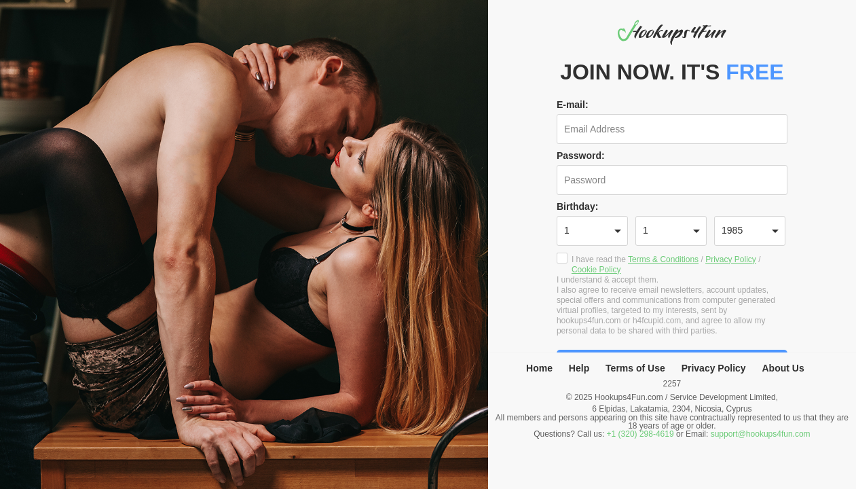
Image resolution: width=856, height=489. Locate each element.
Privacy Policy (730, 259)
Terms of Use (635, 368)
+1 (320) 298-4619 (640, 434)
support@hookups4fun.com (761, 434)
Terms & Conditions (663, 259)
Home (539, 368)
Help (579, 368)
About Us (783, 368)
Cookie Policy (596, 269)
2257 (672, 383)
